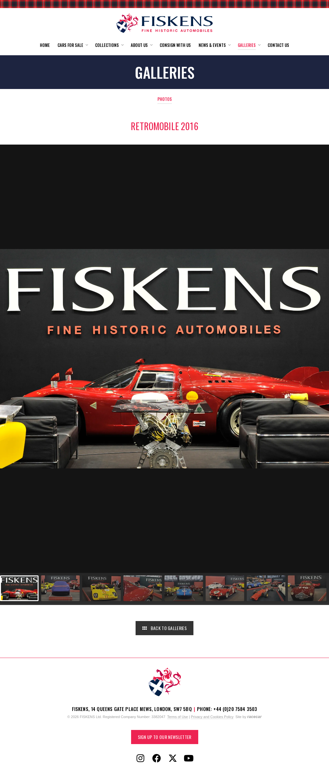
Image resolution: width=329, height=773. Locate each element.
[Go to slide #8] (307, 588)
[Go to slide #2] (60, 588)
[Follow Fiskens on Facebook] (156, 759)
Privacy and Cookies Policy (212, 717)
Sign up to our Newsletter (164, 736)
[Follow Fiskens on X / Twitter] (172, 759)
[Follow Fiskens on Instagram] (140, 759)
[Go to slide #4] (142, 588)
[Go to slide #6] (225, 588)
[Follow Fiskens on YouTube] (189, 759)
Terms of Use (177, 717)
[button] (72, 45)
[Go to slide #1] (19, 588)
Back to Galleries (164, 628)
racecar (254, 717)
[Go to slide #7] (266, 588)
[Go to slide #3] (101, 588)
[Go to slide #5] (183, 588)
